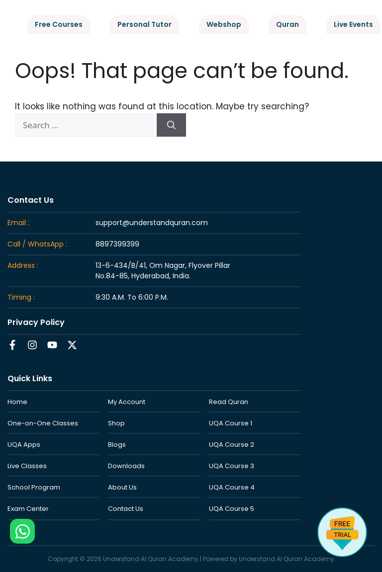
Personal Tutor (144, 24)
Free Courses (59, 24)
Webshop (223, 24)
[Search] (171, 125)
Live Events (353, 24)
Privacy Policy (36, 322)
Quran (287, 24)
